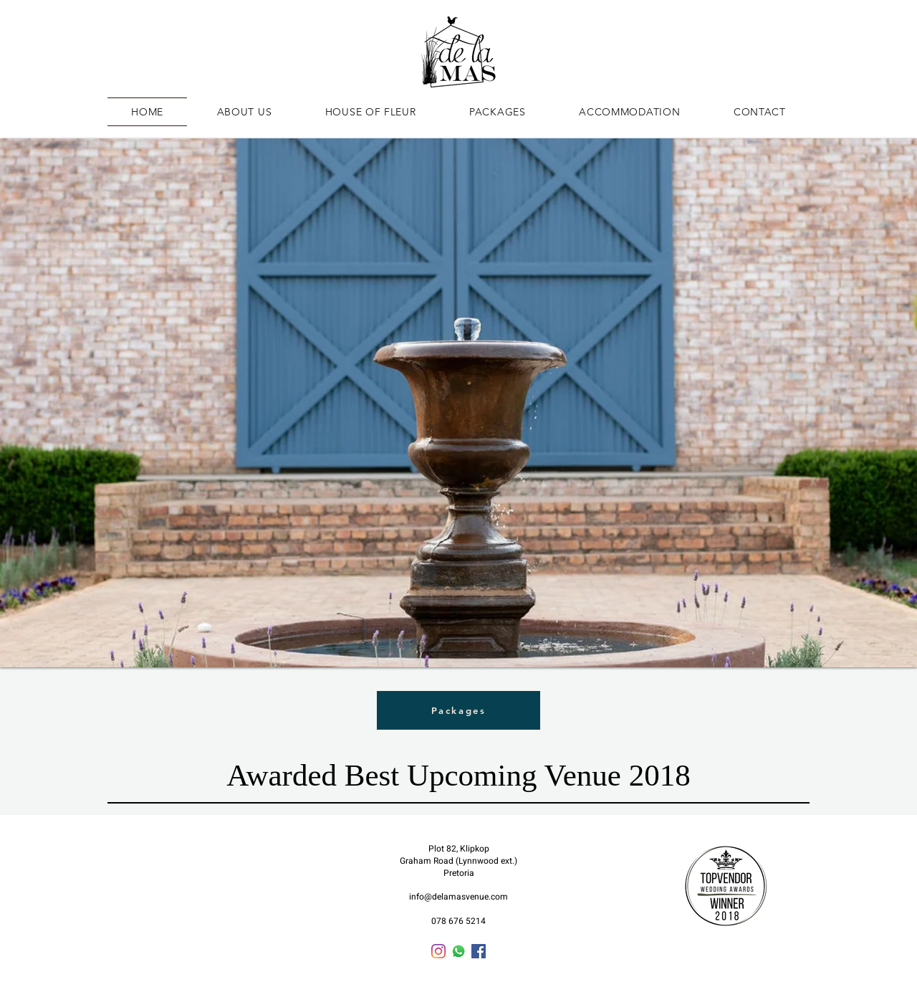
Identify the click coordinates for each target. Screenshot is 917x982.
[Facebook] (478, 951)
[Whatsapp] (458, 951)
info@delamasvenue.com (458, 896)
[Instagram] (438, 951)
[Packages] (458, 710)
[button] (458, 402)
